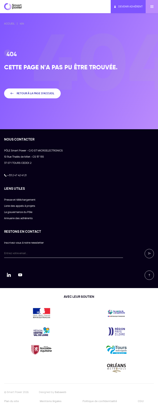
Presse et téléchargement (19, 200)
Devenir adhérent (128, 6)
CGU (141, 401)
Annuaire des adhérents (18, 218)
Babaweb (60, 392)
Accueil (9, 23)
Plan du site (11, 401)
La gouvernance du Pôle (18, 212)
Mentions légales (51, 401)
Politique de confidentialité (99, 401)
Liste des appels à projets (19, 206)
